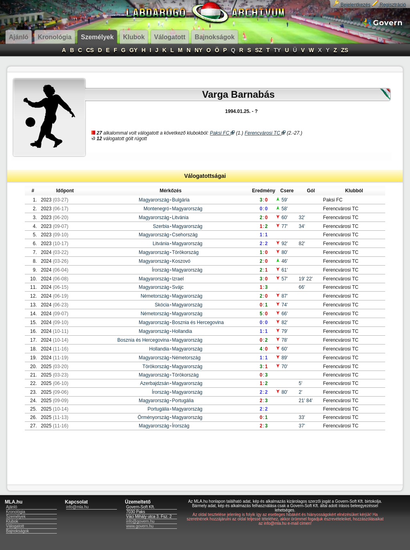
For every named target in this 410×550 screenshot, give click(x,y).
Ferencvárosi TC (265, 133)
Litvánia (180, 217)
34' (302, 226)
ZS (344, 50)
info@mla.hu (77, 507)
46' (281, 261)
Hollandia (182, 331)
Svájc (178, 287)
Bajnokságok (17, 531)
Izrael (178, 279)
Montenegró (156, 209)
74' (281, 305)
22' (309, 279)
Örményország (153, 417)
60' (281, 217)
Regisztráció (389, 5)
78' (281, 340)
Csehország (185, 235)
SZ (258, 50)
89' (281, 358)
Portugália (183, 400)
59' (281, 200)
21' (302, 400)
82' (302, 243)
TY (277, 50)
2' (300, 392)
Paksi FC (222, 133)
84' (309, 400)
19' (302, 279)
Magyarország (154, 200)
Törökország (185, 252)
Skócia (162, 305)
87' (281, 296)
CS (90, 50)
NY (198, 50)
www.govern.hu (139, 526)
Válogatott (15, 526)
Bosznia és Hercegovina (198, 322)
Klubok (12, 521)
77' (281, 226)
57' (281, 279)
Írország (160, 270)
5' (300, 383)
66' (302, 287)
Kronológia (15, 512)
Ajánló (11, 507)
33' (302, 417)
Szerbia (161, 226)
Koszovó (181, 261)
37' (302, 426)
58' (281, 209)
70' (281, 366)
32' (302, 217)
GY (133, 50)
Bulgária (181, 200)
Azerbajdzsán (154, 383)
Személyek (16, 516)
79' (281, 331)
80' (281, 252)
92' (281, 243)
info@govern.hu (140, 521)
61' (281, 270)
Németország (155, 296)
